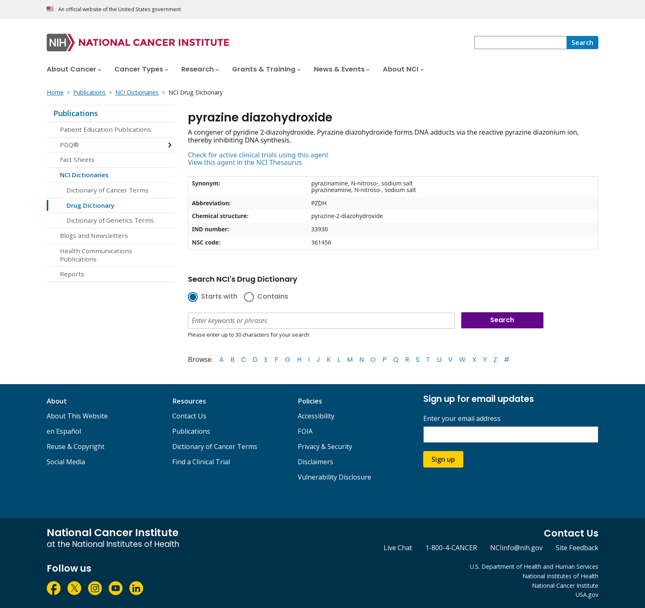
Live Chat (398, 547)
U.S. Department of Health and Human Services (534, 566)
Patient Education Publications (105, 129)
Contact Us (189, 415)
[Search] (582, 42)
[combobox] (520, 42)
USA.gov (587, 594)
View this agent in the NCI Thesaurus (245, 162)
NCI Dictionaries (84, 175)
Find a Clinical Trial (201, 461)
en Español (64, 431)
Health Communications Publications (96, 255)
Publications (75, 113)
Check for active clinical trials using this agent (258, 155)
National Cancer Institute (565, 585)
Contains (272, 297)
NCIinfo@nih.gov (516, 547)
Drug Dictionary (90, 205)
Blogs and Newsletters (94, 235)
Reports (72, 274)
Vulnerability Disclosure (334, 477)
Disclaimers (315, 461)
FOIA (305, 431)
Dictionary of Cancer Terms (107, 190)
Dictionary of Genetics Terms (110, 220)
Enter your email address (461, 418)
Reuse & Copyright (75, 446)
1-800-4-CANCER (451, 547)
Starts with (219, 297)
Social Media (66, 461)
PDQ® (69, 144)
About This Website (77, 415)
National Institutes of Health (560, 576)
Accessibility (316, 415)
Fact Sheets (77, 159)
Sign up (443, 459)
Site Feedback (577, 547)
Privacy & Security (325, 446)
